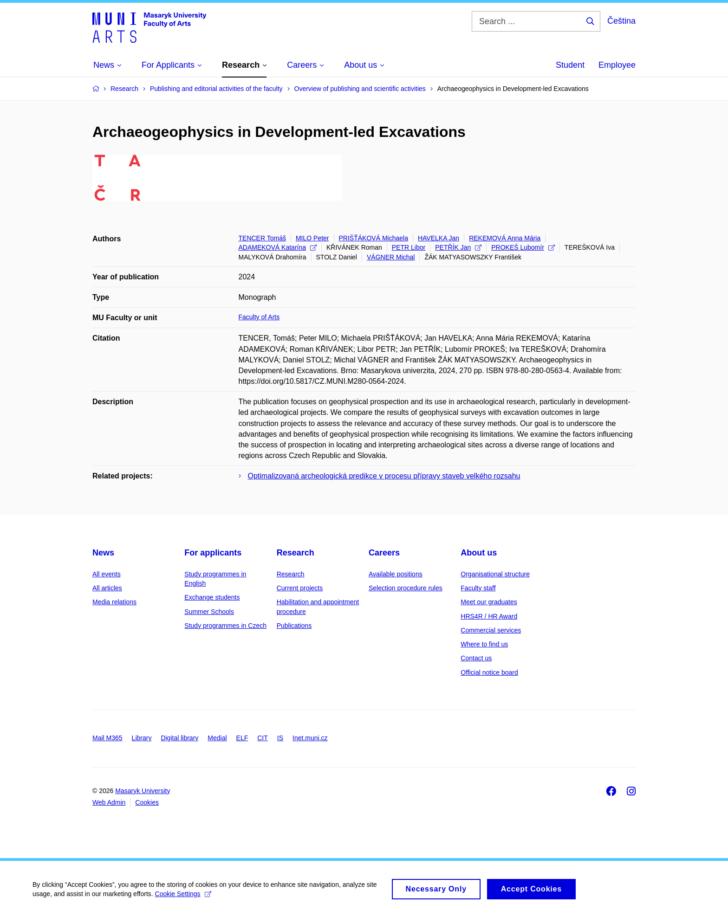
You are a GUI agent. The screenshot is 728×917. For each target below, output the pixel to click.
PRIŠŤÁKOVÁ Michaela (373, 238)
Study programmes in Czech (225, 625)
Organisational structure (495, 574)
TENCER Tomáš (262, 238)
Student (570, 65)
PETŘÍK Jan (458, 247)
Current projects (300, 588)
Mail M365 (107, 738)
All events (106, 574)
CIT (262, 738)
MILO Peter (312, 238)
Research (295, 552)
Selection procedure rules (405, 588)
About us (479, 552)
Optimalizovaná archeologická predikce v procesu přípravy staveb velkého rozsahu (384, 476)
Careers (384, 552)
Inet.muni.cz (309, 738)
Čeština (621, 21)
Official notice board (489, 672)
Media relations (114, 602)
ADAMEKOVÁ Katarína (278, 247)
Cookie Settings (183, 896)
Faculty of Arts (259, 317)
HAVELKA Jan (438, 238)
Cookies (147, 802)
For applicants (212, 552)
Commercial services (491, 630)
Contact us (476, 658)
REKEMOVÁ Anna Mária (504, 238)
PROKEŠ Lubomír (523, 247)
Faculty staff (478, 588)
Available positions (395, 574)
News (103, 552)
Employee (617, 65)
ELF (242, 738)
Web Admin (108, 802)
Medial (217, 738)
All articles (107, 588)
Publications (294, 625)
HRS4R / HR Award (489, 616)
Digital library (179, 738)
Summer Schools (209, 611)
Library (142, 738)
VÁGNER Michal (391, 257)
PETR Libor (408, 247)
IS (280, 738)
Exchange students (212, 597)
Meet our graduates (489, 602)
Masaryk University (142, 790)
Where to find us (484, 644)
